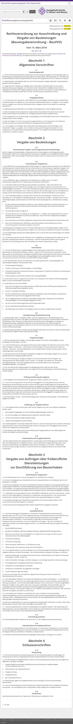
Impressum (21, 720)
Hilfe (55, 720)
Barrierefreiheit (47, 720)
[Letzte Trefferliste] (27, 11)
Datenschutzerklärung (33, 720)
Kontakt (4, 720)
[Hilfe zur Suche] (23, 11)
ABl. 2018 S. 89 (36, 51)
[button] (55, 20)
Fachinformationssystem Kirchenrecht (20, 3)
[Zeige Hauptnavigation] (69, 3)
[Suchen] (32, 11)
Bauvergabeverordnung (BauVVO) (17, 20)
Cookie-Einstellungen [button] (65, 720)
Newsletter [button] (12, 720)
